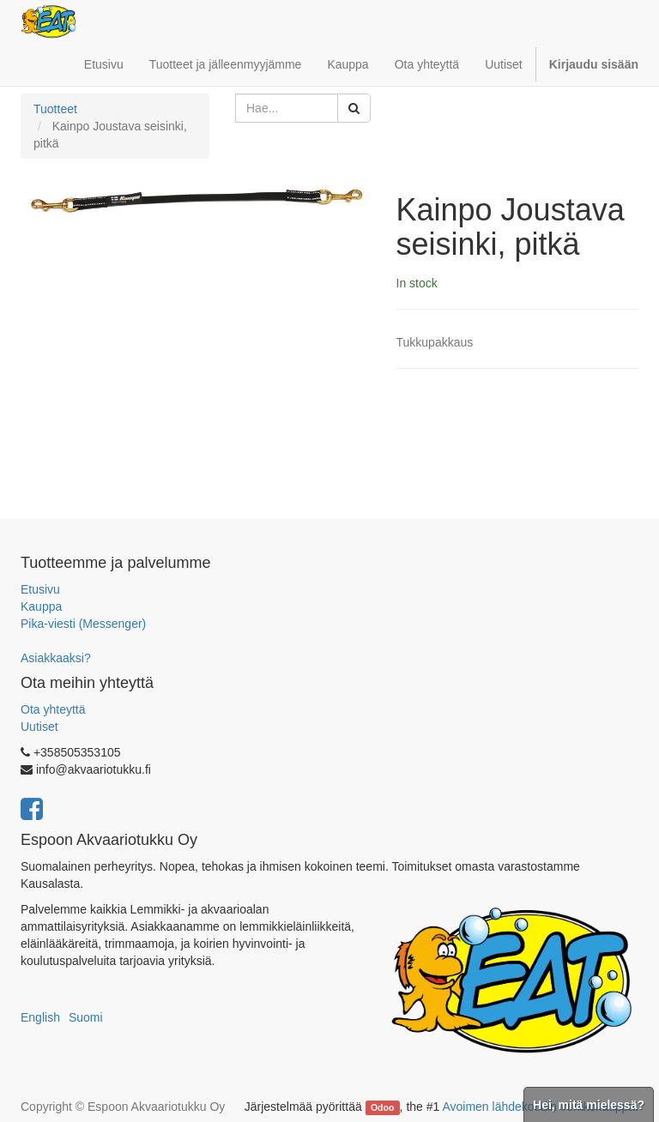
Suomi (86, 1017)
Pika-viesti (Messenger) (83, 623)
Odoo (382, 1107)
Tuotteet (55, 109)
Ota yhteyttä (53, 709)
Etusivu (40, 589)
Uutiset (39, 726)
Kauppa (41, 606)
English (40, 1017)
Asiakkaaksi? (56, 658)
